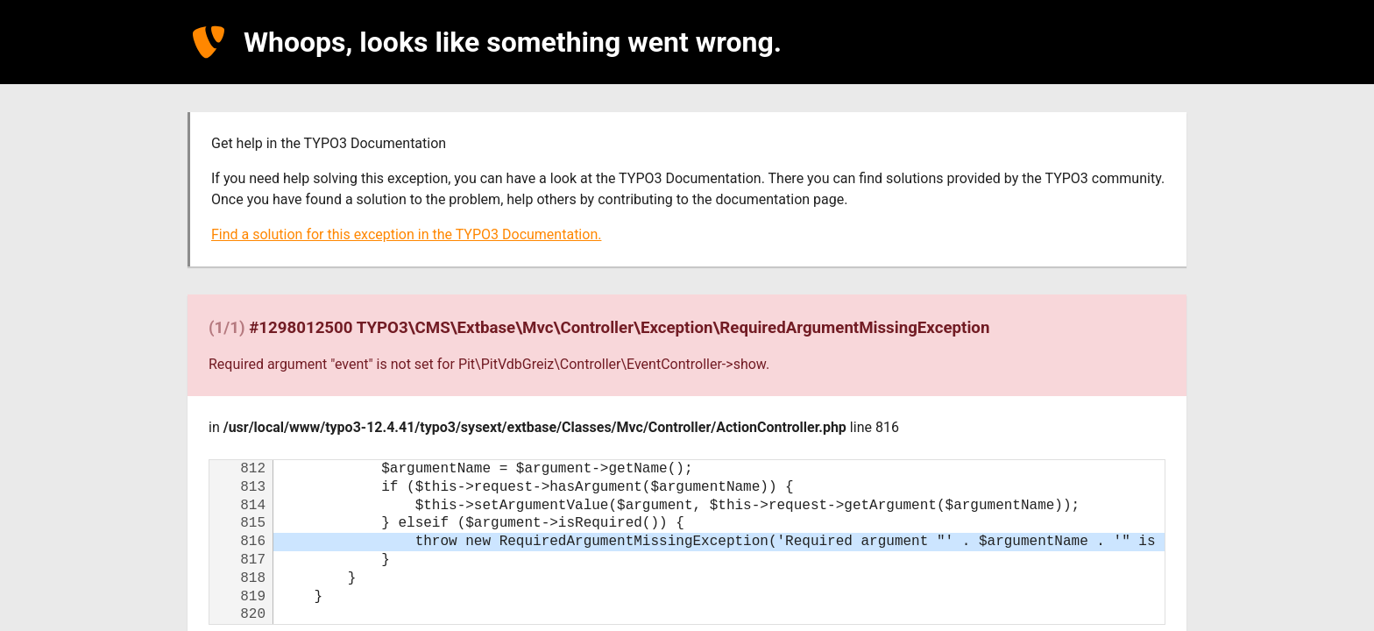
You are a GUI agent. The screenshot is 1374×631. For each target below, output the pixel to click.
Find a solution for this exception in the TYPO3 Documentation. (406, 234)
